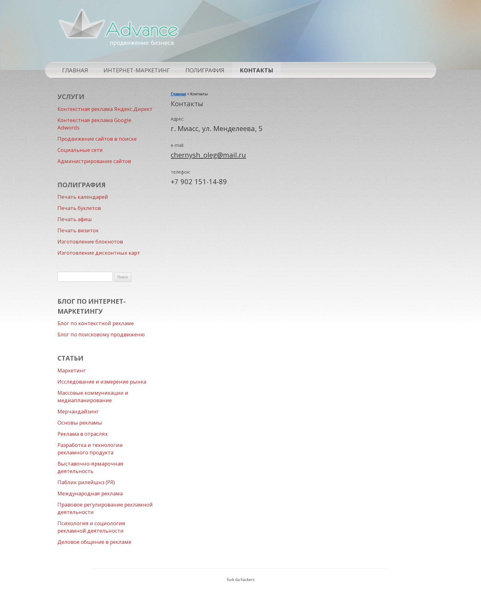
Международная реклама (90, 493)
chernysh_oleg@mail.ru (208, 154)
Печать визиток (78, 230)
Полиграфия (204, 70)
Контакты (256, 70)
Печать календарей (82, 196)
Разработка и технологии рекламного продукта (90, 448)
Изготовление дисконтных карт (98, 252)
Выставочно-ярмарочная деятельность (90, 467)
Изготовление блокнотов (90, 241)
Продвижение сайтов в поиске (97, 138)
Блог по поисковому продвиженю (101, 334)
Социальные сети (80, 149)
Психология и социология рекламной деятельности (91, 527)
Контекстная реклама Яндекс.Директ (104, 108)
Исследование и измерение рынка (101, 381)
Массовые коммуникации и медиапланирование (92, 396)
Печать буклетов (79, 207)
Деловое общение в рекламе (94, 541)
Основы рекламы (79, 422)
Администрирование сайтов (94, 161)
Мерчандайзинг (78, 411)
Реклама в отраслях (82, 433)
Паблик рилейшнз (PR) (86, 482)
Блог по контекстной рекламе (95, 323)
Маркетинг (71, 370)
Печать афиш (74, 219)
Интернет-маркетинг (136, 70)
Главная (75, 70)
